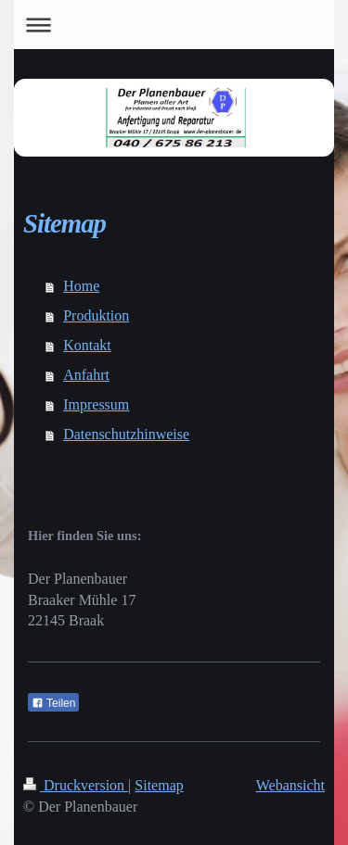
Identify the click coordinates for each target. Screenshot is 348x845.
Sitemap (159, 785)
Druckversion (75, 785)
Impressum (96, 404)
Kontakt (87, 345)
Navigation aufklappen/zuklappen (174, 24)
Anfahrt (86, 375)
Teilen (53, 703)
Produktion (96, 315)
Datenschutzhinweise (126, 434)
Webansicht (290, 785)
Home (81, 286)
